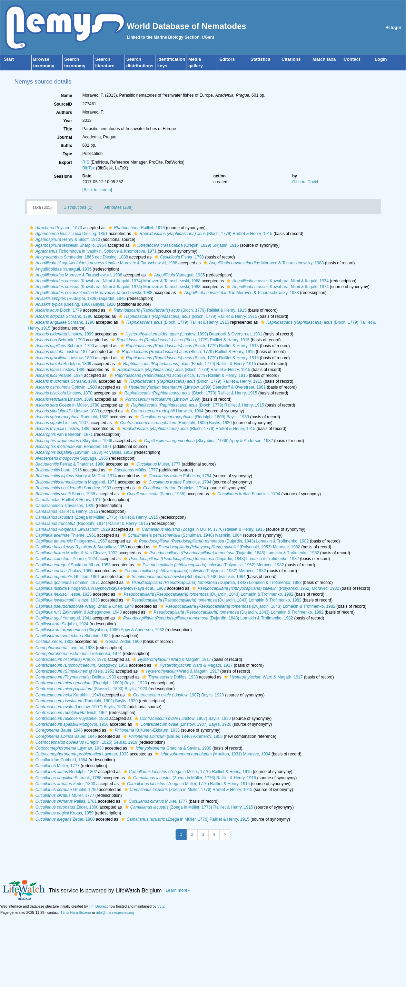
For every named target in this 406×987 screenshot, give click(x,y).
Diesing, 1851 (67, 233)
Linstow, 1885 (56, 369)
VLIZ (161, 906)
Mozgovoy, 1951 (78, 665)
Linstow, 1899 (60, 334)
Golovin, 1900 (62, 387)
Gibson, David (305, 181)
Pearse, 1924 (55, 375)
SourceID (63, 104)
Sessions (63, 176)
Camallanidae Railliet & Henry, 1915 (64, 499)
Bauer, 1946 (55, 730)
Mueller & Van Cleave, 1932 (72, 552)
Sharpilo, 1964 (67, 245)
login (394, 27)
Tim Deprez (98, 906)
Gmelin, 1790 (63, 789)
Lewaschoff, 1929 (69, 529)
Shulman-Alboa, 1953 (69, 565)
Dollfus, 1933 (72, 677)
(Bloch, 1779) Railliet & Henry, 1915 (202, 233)
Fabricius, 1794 (176, 475)
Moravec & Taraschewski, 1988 (102, 263)
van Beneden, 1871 (60, 434)
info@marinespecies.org (115, 913)
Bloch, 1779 (55, 310)
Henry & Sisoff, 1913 (64, 239)
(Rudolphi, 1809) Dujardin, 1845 (77, 298)
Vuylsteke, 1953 (68, 718)
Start (9, 59)
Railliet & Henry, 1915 (63, 511)
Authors (64, 112)
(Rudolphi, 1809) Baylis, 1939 (191, 416)
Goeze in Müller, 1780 (63, 405)
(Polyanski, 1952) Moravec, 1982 (225, 547)
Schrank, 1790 (60, 316)
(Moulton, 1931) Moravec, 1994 (211, 754)
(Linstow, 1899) (159, 399)
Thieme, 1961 (62, 535)
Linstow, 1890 (61, 357)
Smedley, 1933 (69, 488)
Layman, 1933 (61, 647)
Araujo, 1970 (67, 659)
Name (66, 95)
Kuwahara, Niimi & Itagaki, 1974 (276, 280)
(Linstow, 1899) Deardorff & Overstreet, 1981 (190, 334)
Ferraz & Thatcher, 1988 (66, 464)
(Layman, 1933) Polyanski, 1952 (80, 452)
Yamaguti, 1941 (59, 618)
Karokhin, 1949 (64, 695)
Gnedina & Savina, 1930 (169, 748)
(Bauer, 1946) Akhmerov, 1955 (172, 736)
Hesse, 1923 (59, 594)
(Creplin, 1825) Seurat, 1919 (82, 742)
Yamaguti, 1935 (176, 275)
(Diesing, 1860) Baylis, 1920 (72, 304)
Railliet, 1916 (136, 227)
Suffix (66, 145)
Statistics (260, 59)
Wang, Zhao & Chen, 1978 (80, 606)
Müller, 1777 (154, 464)
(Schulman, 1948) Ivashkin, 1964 (181, 535)
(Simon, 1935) (152, 493)
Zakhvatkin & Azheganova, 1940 (75, 612)
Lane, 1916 (55, 470)
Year (67, 120)
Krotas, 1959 (60, 813)
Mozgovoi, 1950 (68, 724)
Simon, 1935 (61, 493)
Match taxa (324, 59)
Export (65, 162)
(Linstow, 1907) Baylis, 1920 (175, 695)
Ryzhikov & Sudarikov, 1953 (77, 547)
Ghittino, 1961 (64, 576)
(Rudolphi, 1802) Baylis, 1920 (83, 700)
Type (67, 154)
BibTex (88, 168)
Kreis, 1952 (71, 671)
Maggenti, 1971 (72, 482)
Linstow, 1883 (63, 411)
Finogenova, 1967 (67, 541)
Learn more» (178, 890)
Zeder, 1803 (50, 641)
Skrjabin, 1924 (58, 624)
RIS (85, 162)
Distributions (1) (77, 207)
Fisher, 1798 (178, 257)
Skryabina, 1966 (70, 440)
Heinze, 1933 (64, 600)
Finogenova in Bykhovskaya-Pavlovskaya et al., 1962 (97, 588)
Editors (227, 59)
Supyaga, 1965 (68, 458)
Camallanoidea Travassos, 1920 (61, 505)
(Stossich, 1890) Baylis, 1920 (87, 688)
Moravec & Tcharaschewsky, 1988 (263, 263)
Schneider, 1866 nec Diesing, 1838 (78, 257)
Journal (64, 137)
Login (381, 59)
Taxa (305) (42, 207)
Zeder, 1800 (120, 641)
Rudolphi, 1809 (59, 363)
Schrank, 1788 (64, 777)
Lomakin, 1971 (64, 582)
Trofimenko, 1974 (74, 653)
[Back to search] (97, 189)
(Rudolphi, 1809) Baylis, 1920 (172, 422)
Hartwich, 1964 (164, 411)
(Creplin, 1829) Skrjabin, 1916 (185, 245)
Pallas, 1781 (62, 801)
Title (67, 129)
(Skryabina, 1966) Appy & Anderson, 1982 (205, 440)
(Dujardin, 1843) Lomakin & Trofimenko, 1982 (220, 541)
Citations (291, 59)
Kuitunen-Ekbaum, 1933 (143, 730)
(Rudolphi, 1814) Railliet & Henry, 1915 (88, 523)
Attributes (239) (118, 207)
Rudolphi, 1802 (62, 771)
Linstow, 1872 (59, 351)
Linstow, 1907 (58, 422)
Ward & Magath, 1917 (171, 659)
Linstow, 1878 (60, 393)
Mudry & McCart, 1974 (72, 475)
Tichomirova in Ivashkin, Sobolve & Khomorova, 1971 (92, 251)
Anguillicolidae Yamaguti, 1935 (59, 269)
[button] (31, 228)
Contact (352, 59)
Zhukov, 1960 (60, 570)
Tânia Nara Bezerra (75, 913)
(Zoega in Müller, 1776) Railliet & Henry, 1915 (93, 517)
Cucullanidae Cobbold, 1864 (57, 760)
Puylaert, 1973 (55, 227)
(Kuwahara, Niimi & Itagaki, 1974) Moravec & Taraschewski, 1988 (114, 280)
